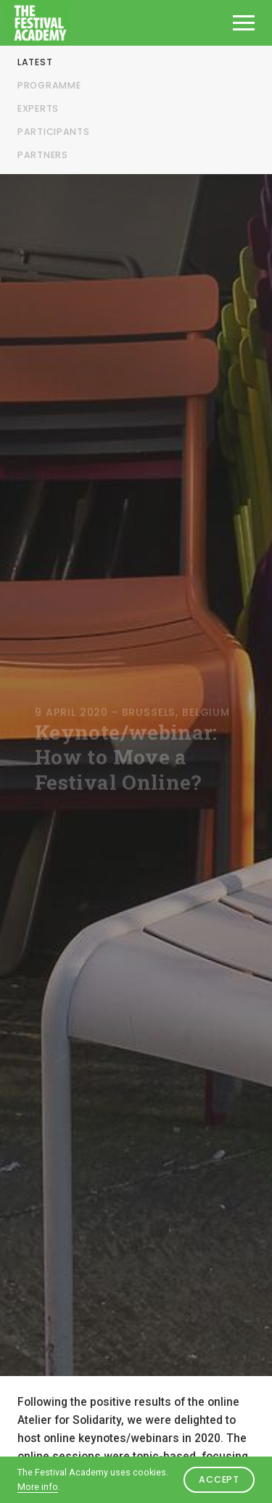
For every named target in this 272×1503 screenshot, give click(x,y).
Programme (49, 85)
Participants (53, 131)
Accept (219, 1479)
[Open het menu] (244, 22)
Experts (38, 108)
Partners (42, 155)
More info (37, 1486)
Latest (34, 62)
